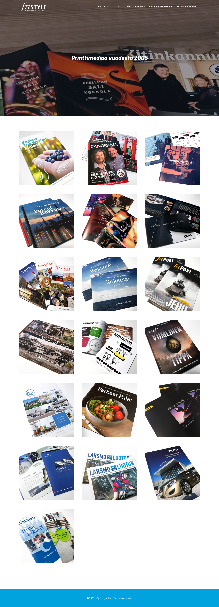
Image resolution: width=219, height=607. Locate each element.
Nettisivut (136, 6)
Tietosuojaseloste (122, 598)
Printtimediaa (160, 6)
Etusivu (104, 6)
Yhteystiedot (186, 6)
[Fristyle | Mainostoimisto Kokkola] (33, 6)
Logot (119, 6)
